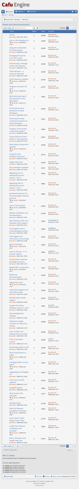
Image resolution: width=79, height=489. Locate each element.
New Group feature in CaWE (17, 353)
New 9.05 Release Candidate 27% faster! (18, 409)
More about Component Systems (18, 145)
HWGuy (52, 228)
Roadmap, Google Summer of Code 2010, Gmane (18, 323)
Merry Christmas (15, 244)
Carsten (13, 37)
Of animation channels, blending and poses (18, 260)
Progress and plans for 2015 (18, 87)
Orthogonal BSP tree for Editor (18, 363)
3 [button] (72, 28)
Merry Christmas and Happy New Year (17, 439)
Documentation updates (19, 167)
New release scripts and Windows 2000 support (18, 221)
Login (12, 15)
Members (20, 11)
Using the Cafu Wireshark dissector (17, 155)
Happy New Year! (16, 162)
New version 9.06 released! (16, 394)
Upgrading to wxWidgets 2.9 (19, 373)
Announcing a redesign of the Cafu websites (18, 64)
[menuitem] (72, 11)
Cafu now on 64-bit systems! (16, 381)
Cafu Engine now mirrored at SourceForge (19, 237)
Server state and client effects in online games (18, 137)
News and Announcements (16, 24)
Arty (39, 483)
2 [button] (70, 28)
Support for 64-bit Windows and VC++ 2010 (19, 306)
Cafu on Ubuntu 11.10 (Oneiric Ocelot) (18, 252)
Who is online (9, 455)
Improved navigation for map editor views (18, 291)
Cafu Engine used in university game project (18, 229)
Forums (10, 11)
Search (5, 15)
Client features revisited (18, 79)
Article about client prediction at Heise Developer (16, 110)
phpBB (33, 481)
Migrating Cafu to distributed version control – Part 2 (16, 175)
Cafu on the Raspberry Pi (19, 40)
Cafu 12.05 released (17, 205)
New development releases (16, 314)
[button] (75, 28)
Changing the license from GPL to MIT (17, 56)
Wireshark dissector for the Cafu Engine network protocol (19, 195)
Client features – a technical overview (16, 72)
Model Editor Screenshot (19, 267)
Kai (51, 339)
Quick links (3, 12)
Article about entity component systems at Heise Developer (18, 120)
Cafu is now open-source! (16, 340)
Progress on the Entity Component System (18, 130)
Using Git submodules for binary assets (18, 49)
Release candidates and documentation (18, 214)
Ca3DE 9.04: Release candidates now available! (17, 428)
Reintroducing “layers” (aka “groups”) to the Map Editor (18, 98)
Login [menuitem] (76, 12)
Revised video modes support (17, 299)
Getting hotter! (15, 403)
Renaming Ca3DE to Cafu (19, 347)
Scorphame (53, 220)
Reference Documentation (15, 275)
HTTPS (11, 35)
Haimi (51, 251)
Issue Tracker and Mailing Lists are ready (18, 332)
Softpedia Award (15, 388)
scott (51, 305)
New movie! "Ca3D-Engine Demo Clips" (17, 419)
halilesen (43, 483)
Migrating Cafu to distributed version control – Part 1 (16, 185)
